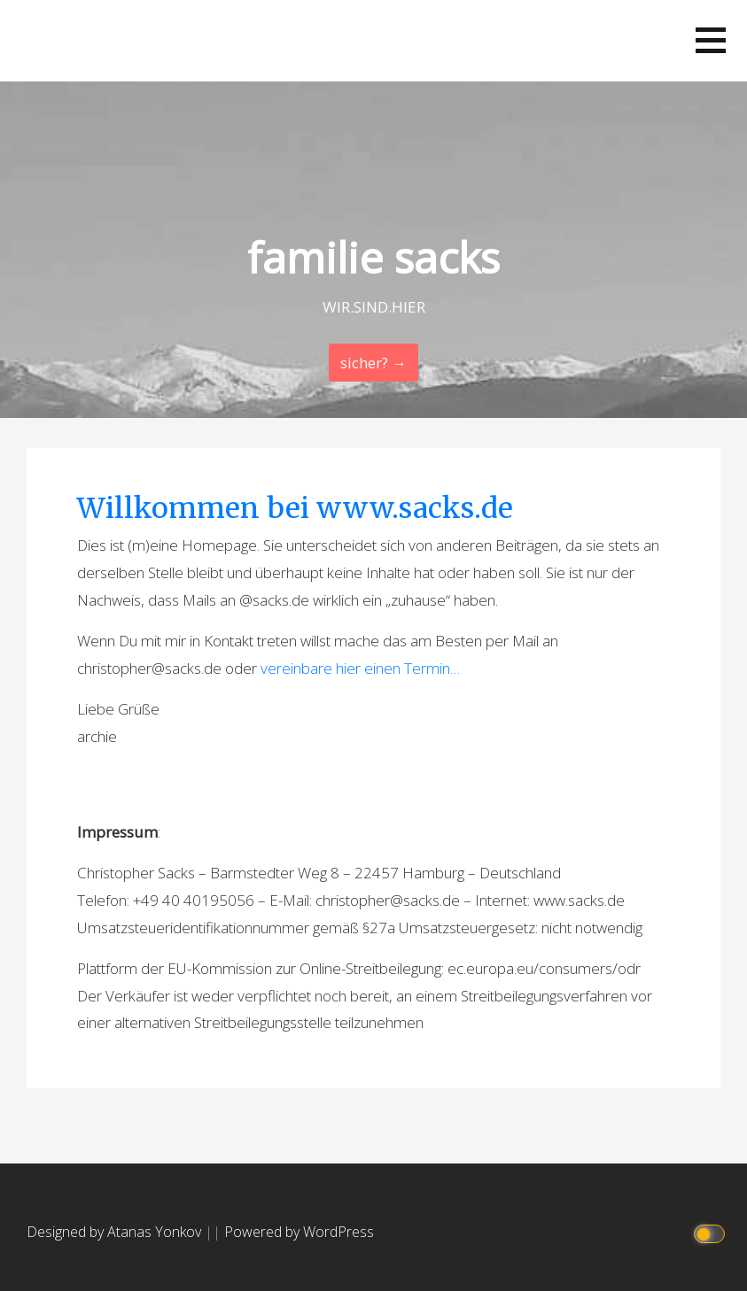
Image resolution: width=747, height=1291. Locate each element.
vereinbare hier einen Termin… (360, 668)
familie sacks (373, 257)
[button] (710, 40)
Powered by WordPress (299, 1231)
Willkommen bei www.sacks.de (295, 508)
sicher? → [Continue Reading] (373, 362)
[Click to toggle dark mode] (712, 1232)
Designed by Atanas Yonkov (116, 1231)
